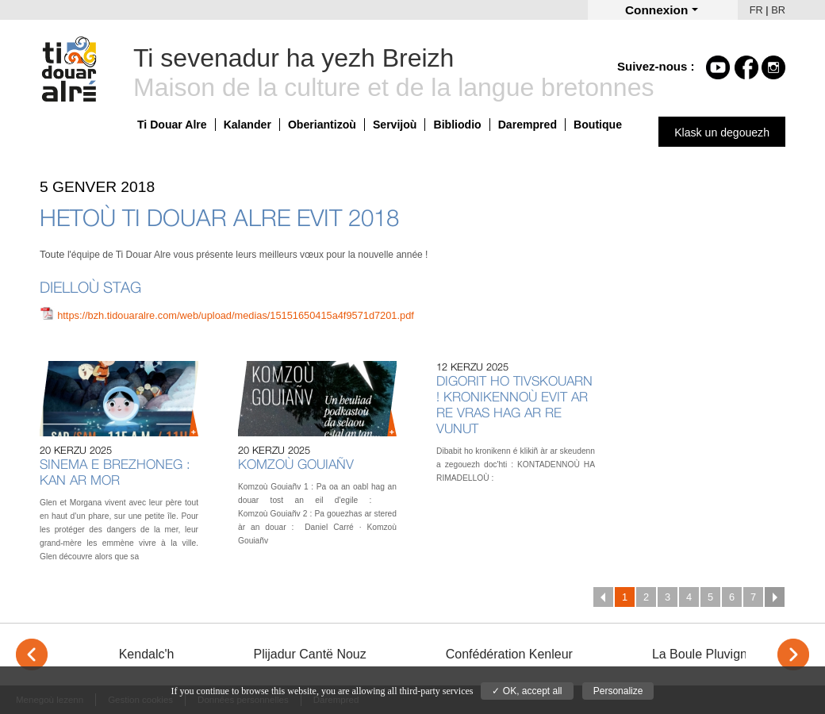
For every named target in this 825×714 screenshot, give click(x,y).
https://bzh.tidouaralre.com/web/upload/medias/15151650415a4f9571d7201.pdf (235, 315)
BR (778, 10)
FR (756, 10)
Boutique (598, 124)
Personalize (618, 691)
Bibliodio (457, 124)
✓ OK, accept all (527, 691)
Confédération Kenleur (509, 654)
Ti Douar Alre (172, 124)
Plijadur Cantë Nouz (309, 654)
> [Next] (793, 654)
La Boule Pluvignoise (711, 654)
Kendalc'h (147, 654)
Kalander (247, 124)
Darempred (527, 124)
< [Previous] (32, 654)
